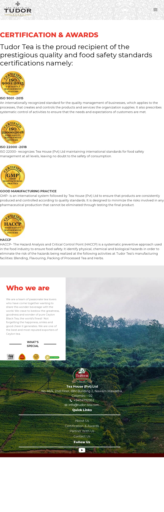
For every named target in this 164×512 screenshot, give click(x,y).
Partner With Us (82, 431)
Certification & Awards (82, 426)
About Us (82, 421)
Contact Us (82, 436)
